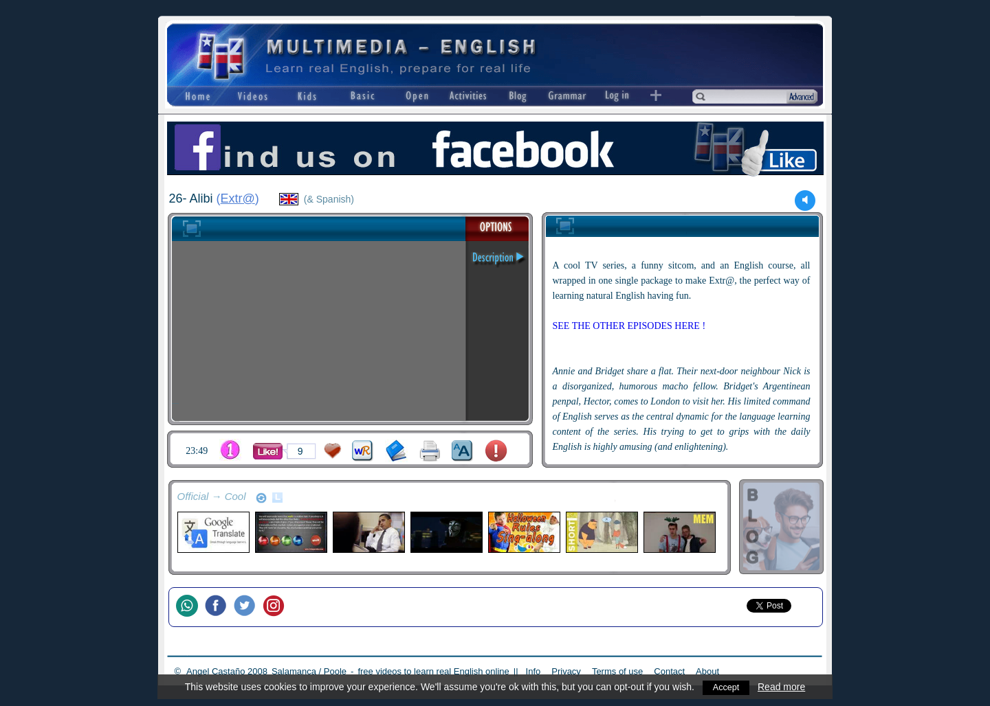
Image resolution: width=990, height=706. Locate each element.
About (707, 671)
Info (533, 671)
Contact (669, 671)
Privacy (566, 671)
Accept (726, 686)
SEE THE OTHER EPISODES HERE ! (629, 326)
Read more (782, 686)
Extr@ (238, 198)
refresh (261, 497)
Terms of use (617, 671)
